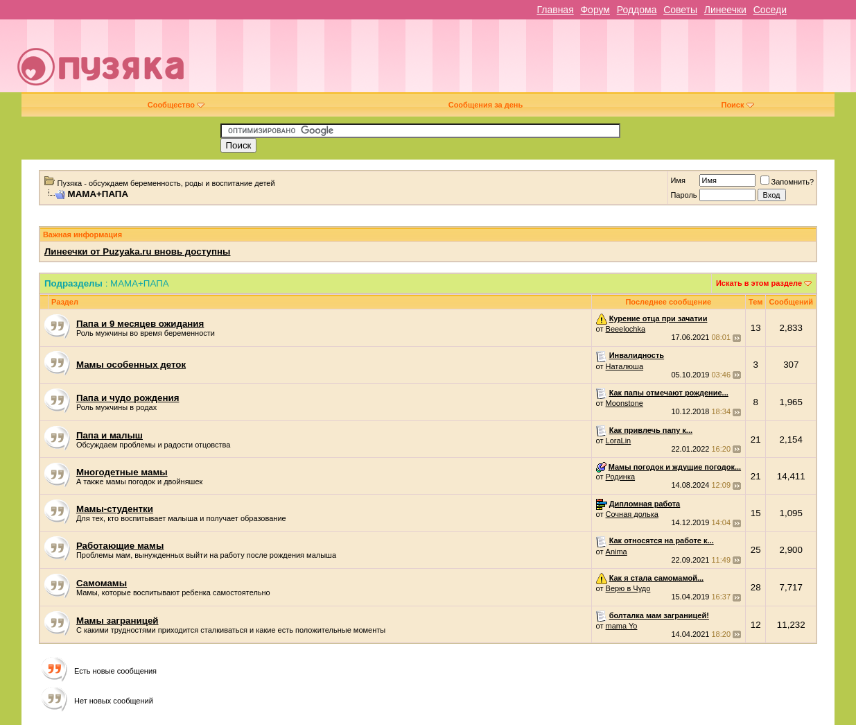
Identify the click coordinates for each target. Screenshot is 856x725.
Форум (595, 9)
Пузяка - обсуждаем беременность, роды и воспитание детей (166, 183)
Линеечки (725, 9)
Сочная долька (632, 514)
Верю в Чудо (628, 588)
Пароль (683, 195)
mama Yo (622, 626)
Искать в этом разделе (759, 283)
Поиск (737, 105)
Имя (677, 180)
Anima (616, 551)
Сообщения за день (485, 105)
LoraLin (618, 440)
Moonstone (624, 403)
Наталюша (624, 366)
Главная (554, 9)
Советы (680, 9)
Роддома (637, 9)
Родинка (621, 476)
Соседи (770, 9)
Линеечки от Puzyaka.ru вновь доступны (137, 251)
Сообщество (176, 105)
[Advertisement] (526, 61)
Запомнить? (787, 182)
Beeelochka (626, 329)
